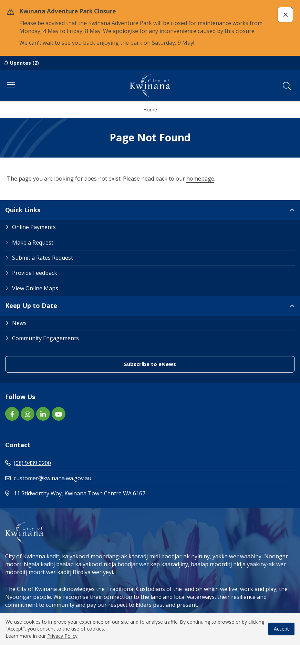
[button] (285, 14)
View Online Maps (35, 288)
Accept (281, 628)
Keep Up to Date (31, 305)
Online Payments (34, 227)
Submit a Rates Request (42, 257)
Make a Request (32, 242)
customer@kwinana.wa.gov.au (48, 478)
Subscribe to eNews (150, 364)
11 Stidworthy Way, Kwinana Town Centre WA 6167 (104, 493)
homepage (200, 178)
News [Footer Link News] (19, 323)
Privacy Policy (62, 636)
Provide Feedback (34, 273)
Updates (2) (24, 63)
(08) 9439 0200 (28, 463)
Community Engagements (45, 338)
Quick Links (22, 210)
